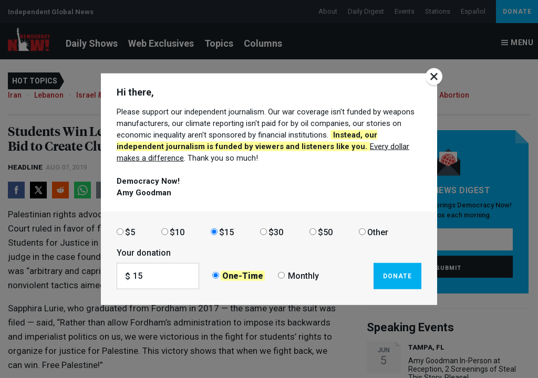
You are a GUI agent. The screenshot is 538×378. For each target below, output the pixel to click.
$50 (325, 232)
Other (377, 232)
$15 (226, 232)
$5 (130, 232)
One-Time (242, 276)
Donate (397, 275)
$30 (275, 232)
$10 (177, 232)
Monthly (303, 276)
